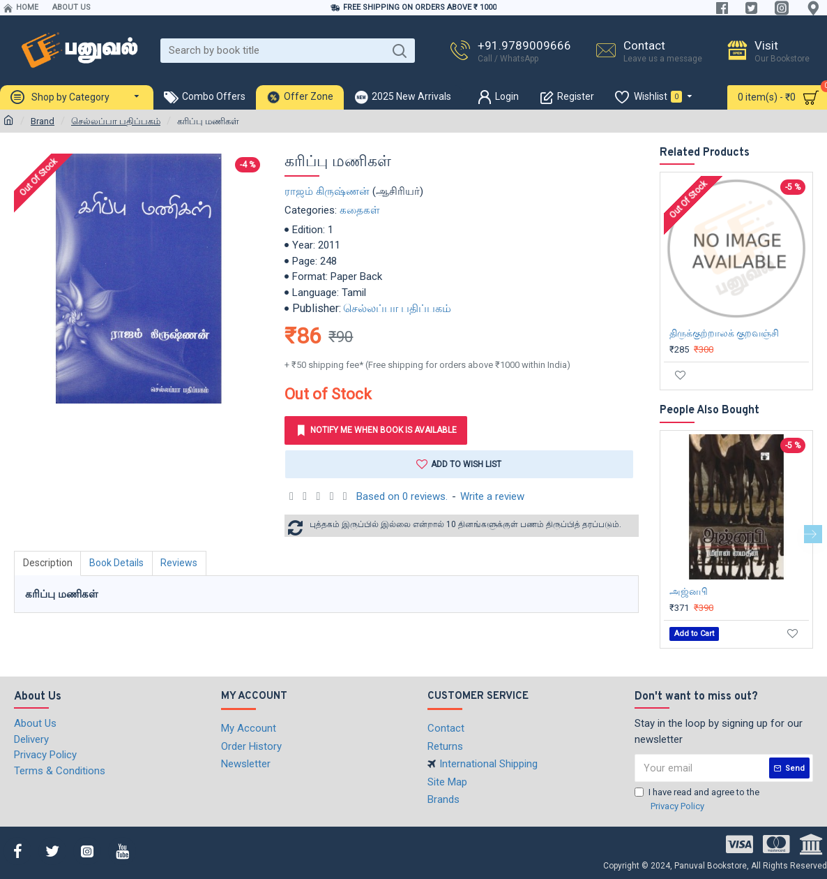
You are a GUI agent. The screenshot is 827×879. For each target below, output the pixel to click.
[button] (813, 534)
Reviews (180, 562)
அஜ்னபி (688, 591)
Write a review (492, 496)
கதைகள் (360, 210)
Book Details (117, 562)
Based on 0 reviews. (402, 496)
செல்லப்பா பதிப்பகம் (115, 121)
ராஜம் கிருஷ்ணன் (327, 191)
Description (48, 562)
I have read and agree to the (697, 800)
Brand (42, 121)
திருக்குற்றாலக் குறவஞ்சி (724, 333)
